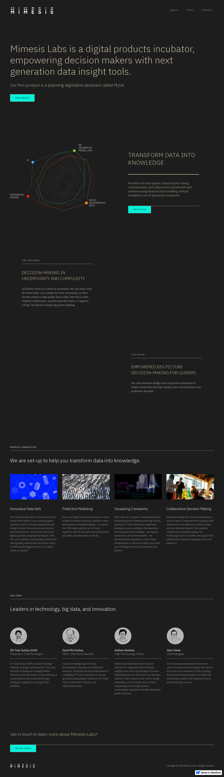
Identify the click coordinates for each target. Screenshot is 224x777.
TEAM (190, 10)
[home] (33, 7)
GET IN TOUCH (23, 748)
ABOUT (174, 10)
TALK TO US (139, 209)
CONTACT (207, 10)
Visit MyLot (22, 98)
